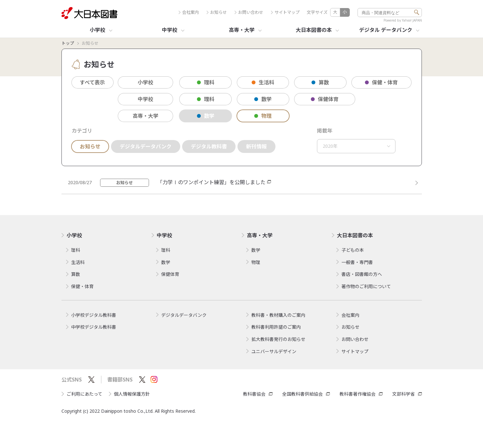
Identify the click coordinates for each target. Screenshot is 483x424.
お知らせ (217, 12)
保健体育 (325, 99)
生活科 (263, 82)
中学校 (145, 99)
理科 (205, 82)
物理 (263, 115)
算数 (320, 82)
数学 (263, 99)
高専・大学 (145, 115)
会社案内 (189, 12)
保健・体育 (381, 82)
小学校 (145, 82)
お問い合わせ (249, 12)
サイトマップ (285, 12)
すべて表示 (92, 82)
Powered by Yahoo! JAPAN (403, 20)
